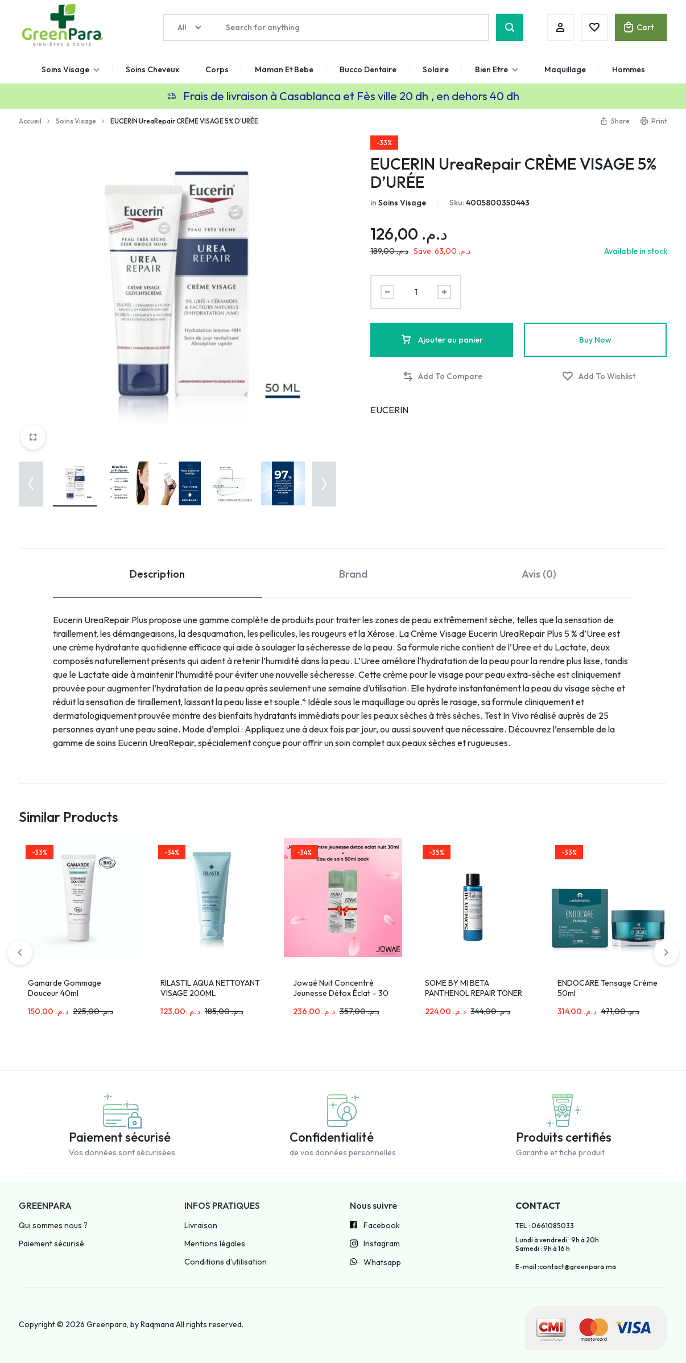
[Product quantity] (415, 292)
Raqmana (157, 1324)
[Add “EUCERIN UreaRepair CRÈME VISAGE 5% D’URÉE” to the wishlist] (598, 376)
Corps (217, 69)
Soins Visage (71, 69)
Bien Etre (496, 69)
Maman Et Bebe (284, 69)
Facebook (375, 1226)
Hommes (628, 69)
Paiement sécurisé (51, 1244)
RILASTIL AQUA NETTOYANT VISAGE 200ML (210, 988)
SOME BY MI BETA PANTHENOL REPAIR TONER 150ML (473, 993)
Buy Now (595, 340)
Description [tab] (157, 573)
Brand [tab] (353, 573)
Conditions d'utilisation (225, 1262)
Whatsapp (375, 1263)
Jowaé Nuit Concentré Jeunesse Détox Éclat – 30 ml (341, 993)
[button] (31, 484)
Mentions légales (214, 1244)
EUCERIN (389, 409)
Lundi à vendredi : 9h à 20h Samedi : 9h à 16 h (557, 1244)
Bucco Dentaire (368, 69)
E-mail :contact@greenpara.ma (565, 1267)
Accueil (30, 121)
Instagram (375, 1244)
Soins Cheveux (152, 69)
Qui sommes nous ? (53, 1225)
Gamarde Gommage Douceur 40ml (64, 988)
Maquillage (565, 69)
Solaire (436, 69)
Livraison (200, 1225)
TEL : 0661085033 (544, 1226)
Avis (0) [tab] (539, 573)
